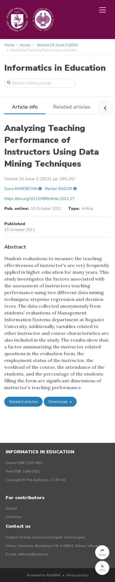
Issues (25, 45)
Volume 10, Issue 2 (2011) (57, 45)
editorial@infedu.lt (33, 554)
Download (58, 401)
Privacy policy (77, 575)
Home (9, 45)
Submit (11, 508)
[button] (102, 552)
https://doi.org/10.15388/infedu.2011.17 (39, 198)
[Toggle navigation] (102, 10)
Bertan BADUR (58, 188)
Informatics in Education (55, 68)
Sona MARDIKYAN (20, 188)
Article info (25, 107)
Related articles (71, 107)
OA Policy (14, 517)
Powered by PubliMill (44, 575)
